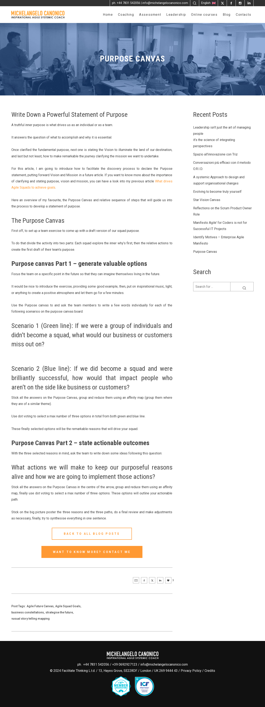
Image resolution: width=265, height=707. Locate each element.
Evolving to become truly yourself (217, 192)
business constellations (27, 612)
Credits (210, 671)
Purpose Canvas (205, 252)
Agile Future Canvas (40, 606)
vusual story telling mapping (30, 618)
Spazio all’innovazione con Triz (215, 154)
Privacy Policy (191, 671)
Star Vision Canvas (206, 200)
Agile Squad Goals (68, 606)
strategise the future (59, 612)
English (208, 3)
